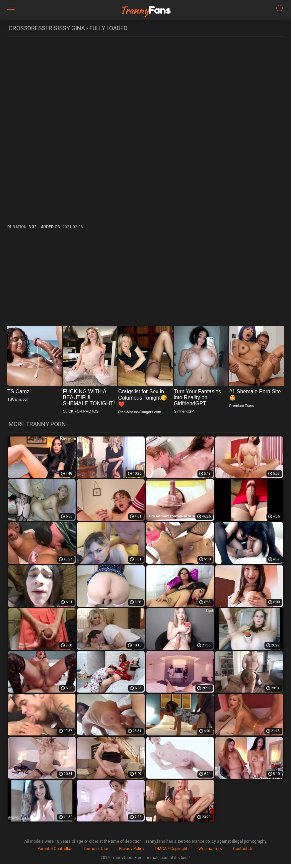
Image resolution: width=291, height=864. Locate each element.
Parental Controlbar (55, 848)
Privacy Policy (131, 848)
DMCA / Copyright (171, 848)
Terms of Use (96, 848)
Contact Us (243, 848)
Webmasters (210, 848)
